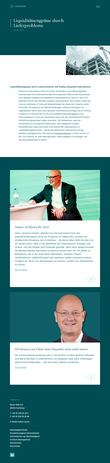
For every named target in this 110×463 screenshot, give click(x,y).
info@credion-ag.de (20, 421)
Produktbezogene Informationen (24, 433)
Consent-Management (20, 439)
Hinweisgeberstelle (19, 430)
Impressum (15, 446)
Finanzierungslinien (62, 133)
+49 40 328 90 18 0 (20, 413)
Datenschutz (15, 443)
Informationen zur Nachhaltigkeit (25, 436)
